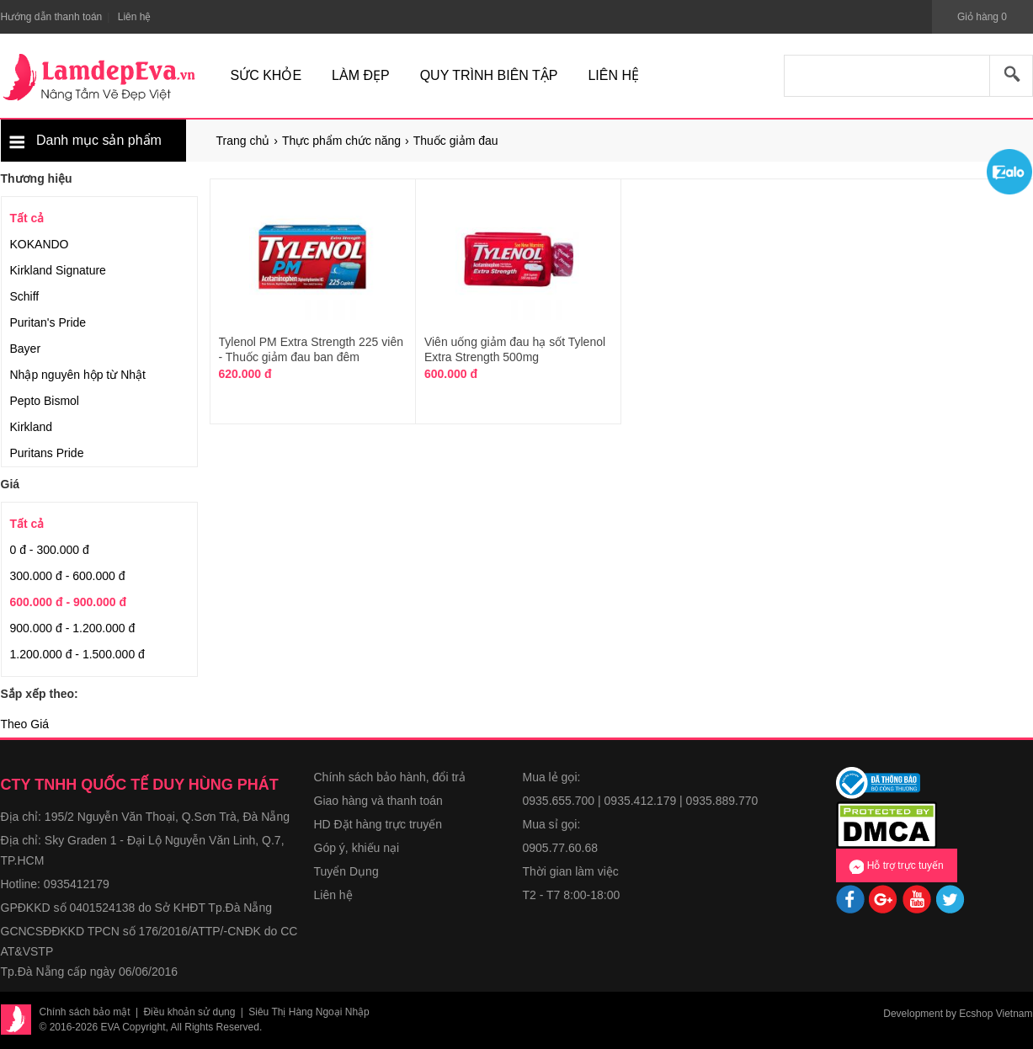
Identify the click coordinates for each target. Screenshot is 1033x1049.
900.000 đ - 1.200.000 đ (73, 628)
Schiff (25, 296)
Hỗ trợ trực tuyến (896, 866)
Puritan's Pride (48, 322)
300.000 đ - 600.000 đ (67, 576)
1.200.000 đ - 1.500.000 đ (77, 654)
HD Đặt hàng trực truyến (378, 824)
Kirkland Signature (58, 270)
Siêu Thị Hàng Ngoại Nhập (309, 1012)
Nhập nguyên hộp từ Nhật (78, 374)
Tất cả (27, 218)
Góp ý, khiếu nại (357, 848)
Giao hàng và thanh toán (378, 800)
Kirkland (31, 427)
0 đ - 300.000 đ (49, 549)
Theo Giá (25, 724)
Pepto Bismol (44, 400)
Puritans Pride (47, 453)
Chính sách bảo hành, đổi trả (390, 777)
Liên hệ (333, 895)
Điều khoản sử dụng (189, 1012)
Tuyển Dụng (346, 871)
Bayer (25, 348)
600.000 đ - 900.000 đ (68, 602)
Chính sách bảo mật (85, 1012)
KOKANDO (39, 244)
